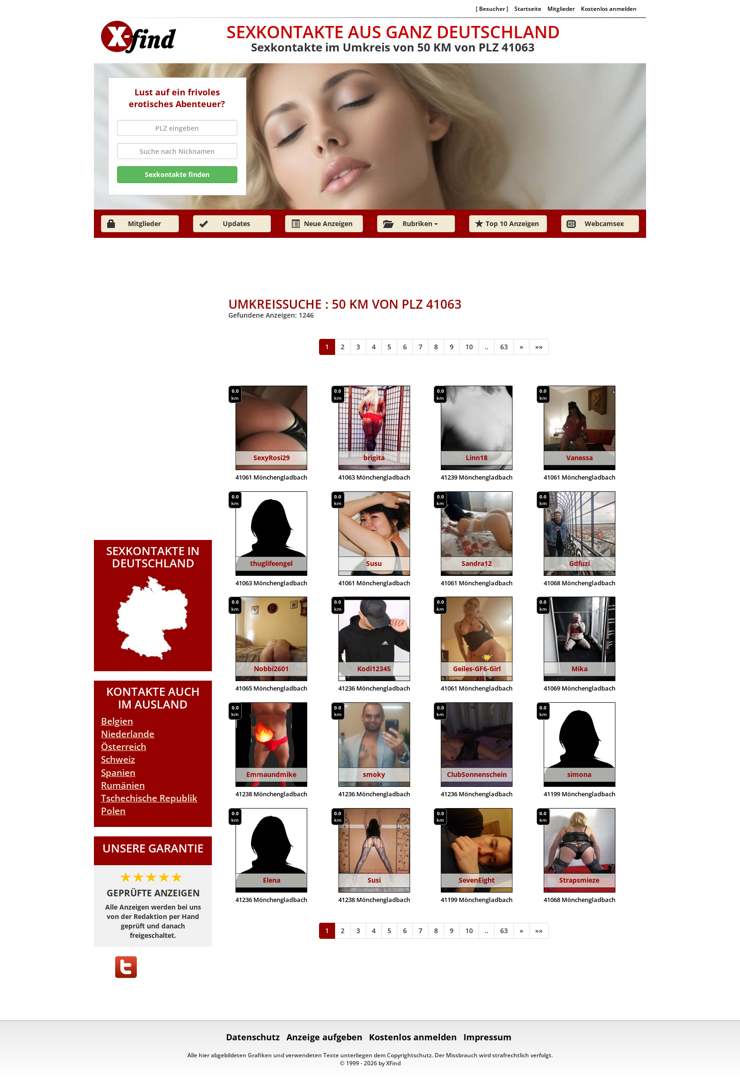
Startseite (527, 8)
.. (486, 346)
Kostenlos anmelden (609, 8)
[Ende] (539, 347)
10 (469, 346)
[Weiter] (521, 347)
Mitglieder (561, 8)
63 (504, 346)
